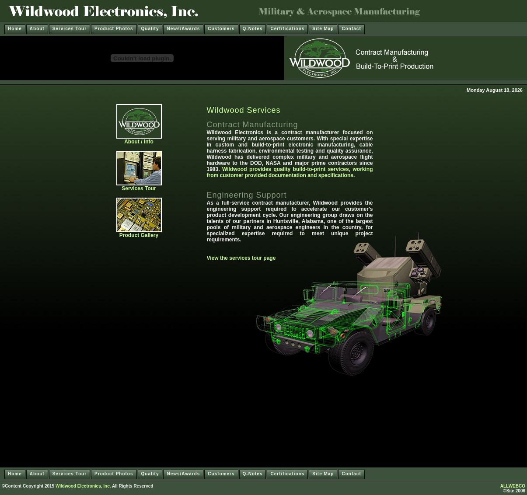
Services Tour (69, 28)
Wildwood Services (244, 110)
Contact (351, 28)
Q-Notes (253, 28)
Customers (221, 28)
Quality (150, 28)
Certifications (287, 28)
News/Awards (183, 28)
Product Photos (113, 28)
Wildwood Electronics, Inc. (83, 486)
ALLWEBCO (512, 486)
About (37, 28)
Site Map (323, 28)
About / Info (139, 139)
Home (15, 28)
